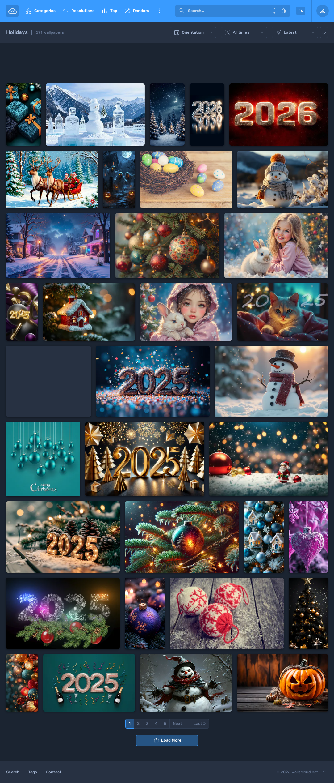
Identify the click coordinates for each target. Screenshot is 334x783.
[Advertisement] (167, 63)
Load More (167, 740)
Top (109, 11)
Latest (296, 32)
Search (12, 772)
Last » (200, 723)
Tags (32, 772)
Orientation (194, 32)
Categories (40, 11)
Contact (53, 772)
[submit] (181, 11)
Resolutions (78, 11)
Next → (180, 723)
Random (136, 11)
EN (300, 11)
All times (245, 32)
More (159, 11)
